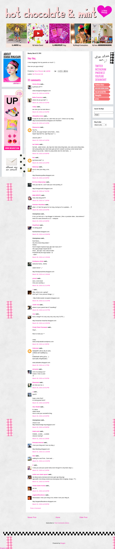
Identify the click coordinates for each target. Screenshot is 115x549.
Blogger (62, 543)
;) (32, 392)
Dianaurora (36, 127)
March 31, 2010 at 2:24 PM (40, 470)
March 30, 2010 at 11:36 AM (41, 274)
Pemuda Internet (37, 442)
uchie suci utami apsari (40, 474)
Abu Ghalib (36, 407)
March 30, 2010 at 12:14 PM (41, 285)
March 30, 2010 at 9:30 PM (40, 416)
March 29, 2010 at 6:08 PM (40, 153)
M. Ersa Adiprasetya (39, 182)
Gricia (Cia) (36, 84)
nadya (34, 106)
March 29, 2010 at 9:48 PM (40, 221)
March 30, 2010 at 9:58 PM (40, 427)
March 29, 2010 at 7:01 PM (40, 191)
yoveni (34, 278)
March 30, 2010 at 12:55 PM (41, 323)
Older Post (83, 517)
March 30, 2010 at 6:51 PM (40, 387)
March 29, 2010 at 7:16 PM (40, 200)
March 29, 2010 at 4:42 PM (40, 102)
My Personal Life (38, 74)
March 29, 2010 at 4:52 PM (40, 112)
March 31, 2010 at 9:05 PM (40, 504)
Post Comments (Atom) (61, 523)
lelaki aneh (36, 431)
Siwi (33, 456)
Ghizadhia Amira (38, 116)
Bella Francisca (37, 97)
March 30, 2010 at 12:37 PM (41, 310)
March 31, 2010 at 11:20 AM (41, 452)
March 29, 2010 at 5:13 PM (40, 123)
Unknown (35, 348)
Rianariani (35, 382)
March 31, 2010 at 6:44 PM (40, 491)
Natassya (35, 167)
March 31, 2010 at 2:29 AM (40, 438)
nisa (33, 314)
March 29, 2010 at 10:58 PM (41, 234)
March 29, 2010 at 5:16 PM (40, 140)
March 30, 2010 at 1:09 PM (40, 344)
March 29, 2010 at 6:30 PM (40, 178)
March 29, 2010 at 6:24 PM (40, 163)
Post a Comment (35, 508)
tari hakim (35, 144)
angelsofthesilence (38, 495)
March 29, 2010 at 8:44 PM (40, 210)
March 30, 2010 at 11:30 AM (41, 257)
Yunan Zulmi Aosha (38, 485)
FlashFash (35, 225)
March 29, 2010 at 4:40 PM (40, 93)
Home (58, 517)
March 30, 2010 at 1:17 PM (40, 365)
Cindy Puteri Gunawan (39, 327)
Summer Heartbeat (38, 204)
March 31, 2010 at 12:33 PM (41, 461)
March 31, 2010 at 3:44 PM (40, 481)
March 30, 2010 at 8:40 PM (40, 403)
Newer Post (32, 517)
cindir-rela (35, 304)
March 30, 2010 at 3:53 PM (40, 378)
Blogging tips (4, 548)
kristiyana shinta (38, 261)
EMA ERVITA (36, 195)
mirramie (35, 369)
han (33, 157)
